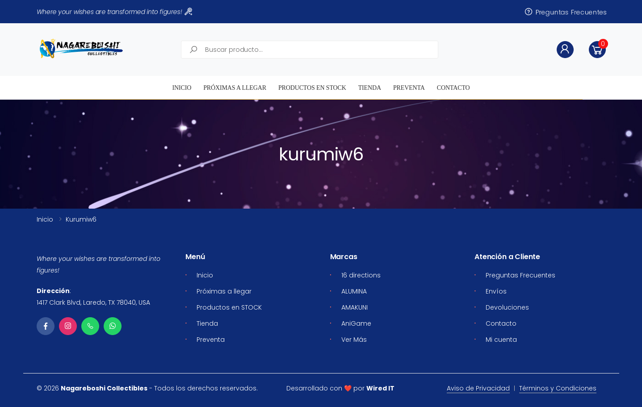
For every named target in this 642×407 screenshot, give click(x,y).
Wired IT (380, 388)
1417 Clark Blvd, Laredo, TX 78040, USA (93, 302)
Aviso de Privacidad (478, 388)
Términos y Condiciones (557, 388)
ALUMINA (354, 291)
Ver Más (354, 339)
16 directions (361, 275)
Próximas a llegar (234, 87)
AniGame (356, 323)
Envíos (496, 291)
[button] (597, 49)
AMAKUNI (354, 307)
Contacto (453, 87)
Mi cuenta (501, 339)
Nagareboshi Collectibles (104, 388)
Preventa (409, 87)
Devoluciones (507, 307)
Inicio (181, 87)
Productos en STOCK (312, 87)
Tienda (369, 87)
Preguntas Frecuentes (565, 11)
